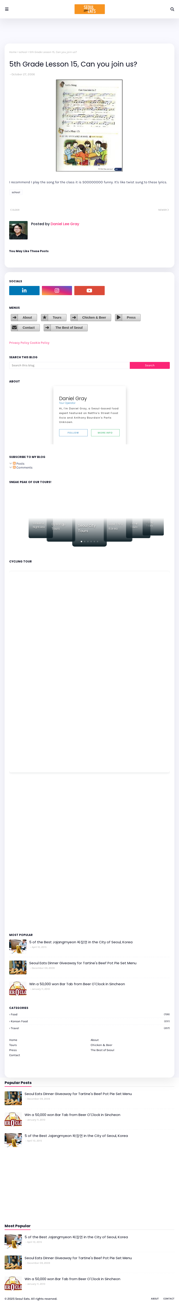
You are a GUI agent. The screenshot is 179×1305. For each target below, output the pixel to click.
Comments (22, 467)
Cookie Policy (39, 343)
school (23, 52)
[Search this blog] (69, 365)
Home (13, 52)
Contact (29, 327)
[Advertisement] (23, 852)
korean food (90, 1021)
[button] (81, 541)
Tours (57, 317)
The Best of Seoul (69, 327)
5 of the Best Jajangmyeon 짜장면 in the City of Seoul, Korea (81, 942)
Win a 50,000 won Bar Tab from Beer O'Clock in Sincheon (77, 984)
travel (90, 1028)
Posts (18, 464)
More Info (105, 432)
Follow (73, 432)
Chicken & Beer (94, 317)
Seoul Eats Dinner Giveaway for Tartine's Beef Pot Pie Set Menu (82, 963)
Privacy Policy (19, 343)
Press (131, 317)
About (27, 317)
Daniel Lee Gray (64, 224)
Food (90, 1014)
